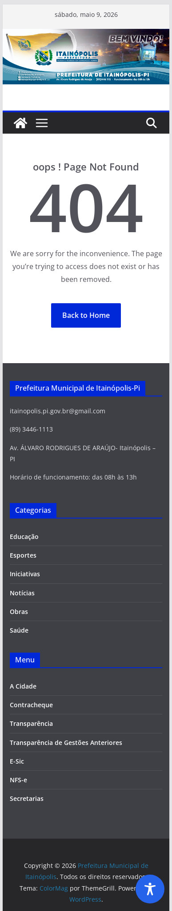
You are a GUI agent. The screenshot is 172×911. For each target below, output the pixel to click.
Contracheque (31, 705)
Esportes (23, 555)
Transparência (31, 723)
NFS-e (18, 780)
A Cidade (23, 686)
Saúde (19, 630)
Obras (19, 611)
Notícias (22, 593)
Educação (24, 536)
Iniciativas (25, 574)
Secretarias (27, 798)
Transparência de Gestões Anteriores (66, 742)
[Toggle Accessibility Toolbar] (150, 889)
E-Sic (17, 761)
